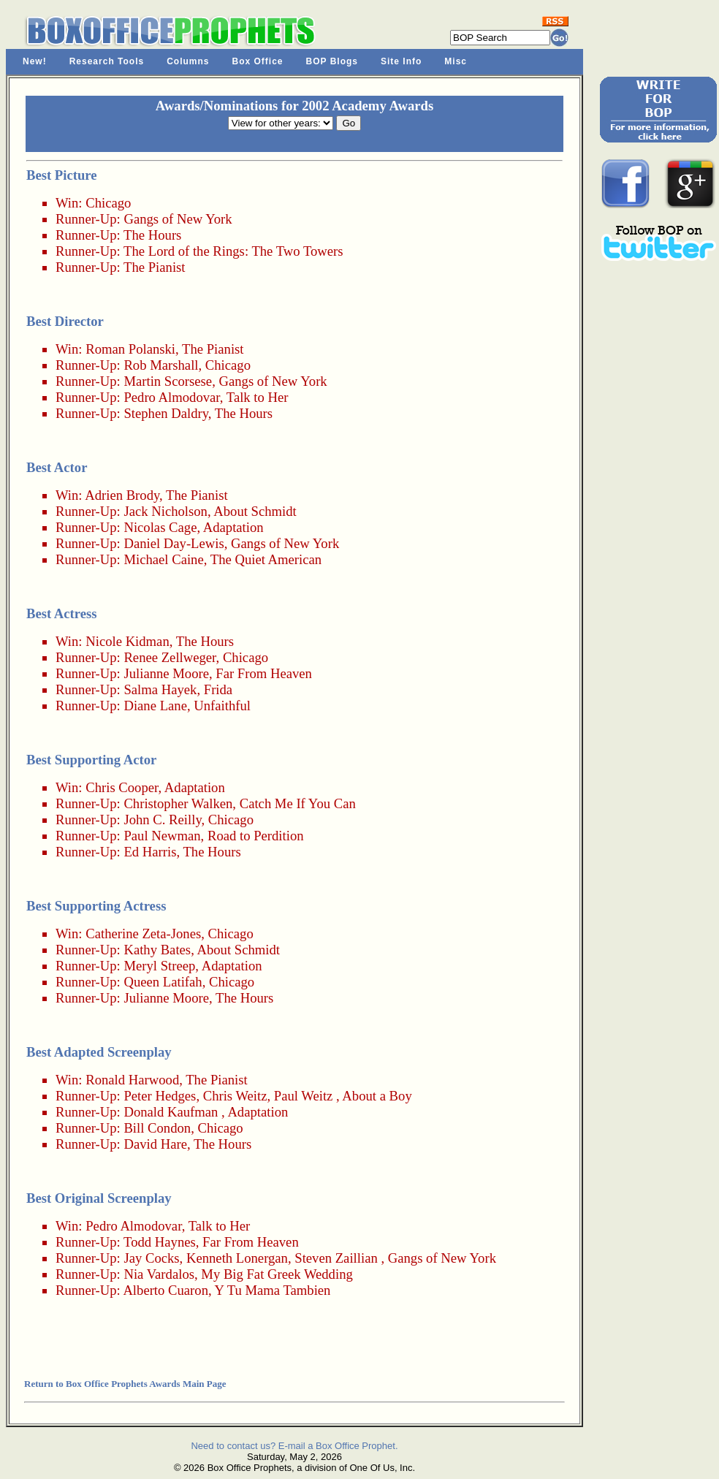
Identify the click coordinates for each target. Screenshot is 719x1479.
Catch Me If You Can (298, 803)
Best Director (65, 321)
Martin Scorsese (167, 381)
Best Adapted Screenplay (99, 1052)
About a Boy (376, 1095)
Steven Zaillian (335, 1258)
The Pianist (154, 267)
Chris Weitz (235, 1095)
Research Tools (106, 61)
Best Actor (56, 467)
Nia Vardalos (158, 1274)
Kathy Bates (157, 949)
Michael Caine (163, 559)
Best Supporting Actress (96, 905)
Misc (455, 61)
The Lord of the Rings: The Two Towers (233, 251)
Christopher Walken (177, 803)
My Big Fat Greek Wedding (277, 1274)
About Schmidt (255, 511)
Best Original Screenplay (99, 1198)
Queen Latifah (162, 981)
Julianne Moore (166, 673)
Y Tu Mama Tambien (273, 1290)
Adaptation (233, 527)
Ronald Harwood (132, 1079)
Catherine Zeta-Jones (143, 933)
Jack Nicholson (165, 511)
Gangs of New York (177, 219)
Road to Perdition (256, 835)
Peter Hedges (159, 1095)
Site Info (401, 61)
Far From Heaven (264, 673)
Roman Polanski (130, 349)
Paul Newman (161, 835)
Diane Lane (155, 705)
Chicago (108, 202)
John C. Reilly (162, 819)
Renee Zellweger (169, 657)
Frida (218, 689)
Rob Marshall (160, 365)
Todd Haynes (159, 1242)
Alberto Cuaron (165, 1290)
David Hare (155, 1144)
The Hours (152, 235)
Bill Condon (157, 1128)
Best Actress (61, 613)
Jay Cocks (151, 1258)
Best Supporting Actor (91, 759)
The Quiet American (266, 559)
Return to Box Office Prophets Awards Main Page (125, 1383)
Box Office (258, 61)
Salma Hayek (160, 689)
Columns (188, 61)
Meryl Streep (159, 965)
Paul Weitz (303, 1095)
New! (35, 61)
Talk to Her (258, 397)
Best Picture (61, 175)
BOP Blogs (332, 61)
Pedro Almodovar (171, 397)
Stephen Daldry (165, 413)
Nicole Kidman (127, 641)
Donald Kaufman (170, 1111)
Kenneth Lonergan (237, 1258)
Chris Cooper (121, 787)
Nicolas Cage (160, 527)
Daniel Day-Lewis (173, 543)
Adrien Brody (122, 495)
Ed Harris (149, 851)
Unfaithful (222, 705)
